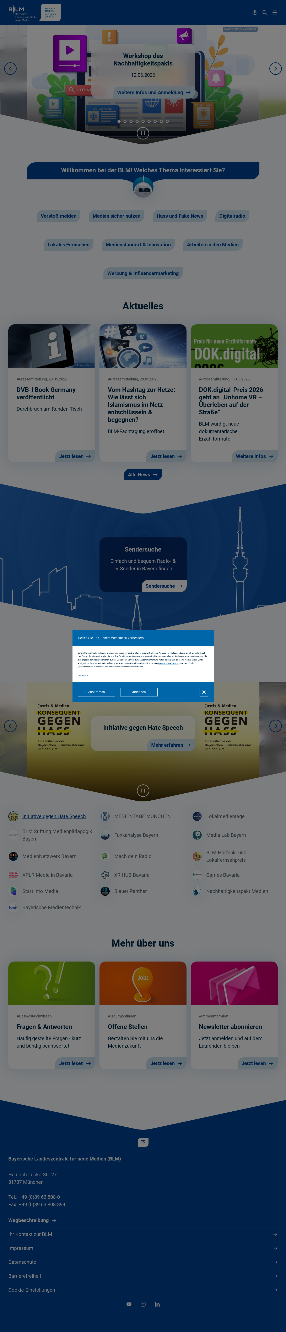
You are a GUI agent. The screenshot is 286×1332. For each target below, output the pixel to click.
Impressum (83, 675)
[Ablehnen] (139, 692)
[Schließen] (204, 692)
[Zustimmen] (96, 692)
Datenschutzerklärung (168, 663)
